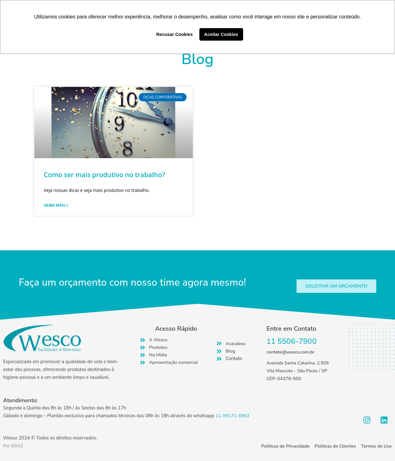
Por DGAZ (13, 446)
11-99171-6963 (232, 416)
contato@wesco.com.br (291, 352)
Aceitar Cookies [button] (221, 34)
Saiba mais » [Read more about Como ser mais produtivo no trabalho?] (56, 205)
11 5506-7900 (292, 342)
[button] (334, 286)
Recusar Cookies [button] (174, 34)
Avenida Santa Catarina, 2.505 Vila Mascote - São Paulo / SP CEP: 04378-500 (299, 371)
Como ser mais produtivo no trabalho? (104, 174)
